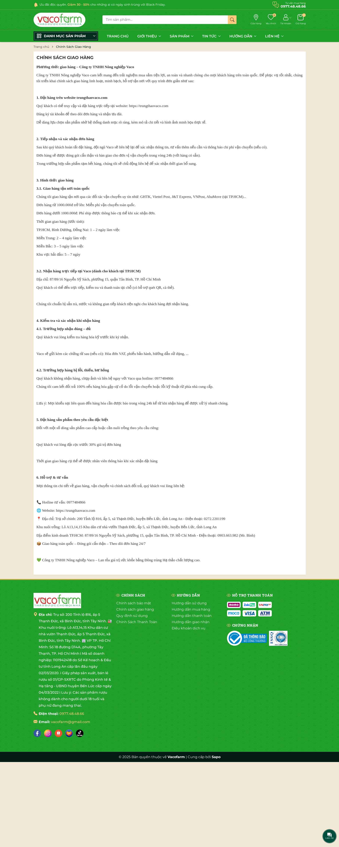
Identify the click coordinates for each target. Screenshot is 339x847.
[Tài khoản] (285, 19)
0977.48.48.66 (71, 714)
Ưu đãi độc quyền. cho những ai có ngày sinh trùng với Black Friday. (103, 4)
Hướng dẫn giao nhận (190, 622)
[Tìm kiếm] (232, 19)
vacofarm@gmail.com (70, 722)
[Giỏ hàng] (301, 19)
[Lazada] (69, 733)
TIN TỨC (211, 36)
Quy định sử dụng (132, 616)
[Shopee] (58, 733)
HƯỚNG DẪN (242, 36)
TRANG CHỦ (118, 36)
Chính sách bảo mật (133, 603)
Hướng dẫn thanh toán (192, 616)
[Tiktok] (79, 733)
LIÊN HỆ (274, 36)
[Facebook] (37, 733)
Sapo (216, 757)
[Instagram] (48, 733)
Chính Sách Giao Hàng (65, 57)
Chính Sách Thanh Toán (136, 622)
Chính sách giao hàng (135, 609)
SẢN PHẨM (181, 36)
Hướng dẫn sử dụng (189, 603)
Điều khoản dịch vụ (188, 628)
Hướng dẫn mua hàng (191, 609)
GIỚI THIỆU (149, 36)
